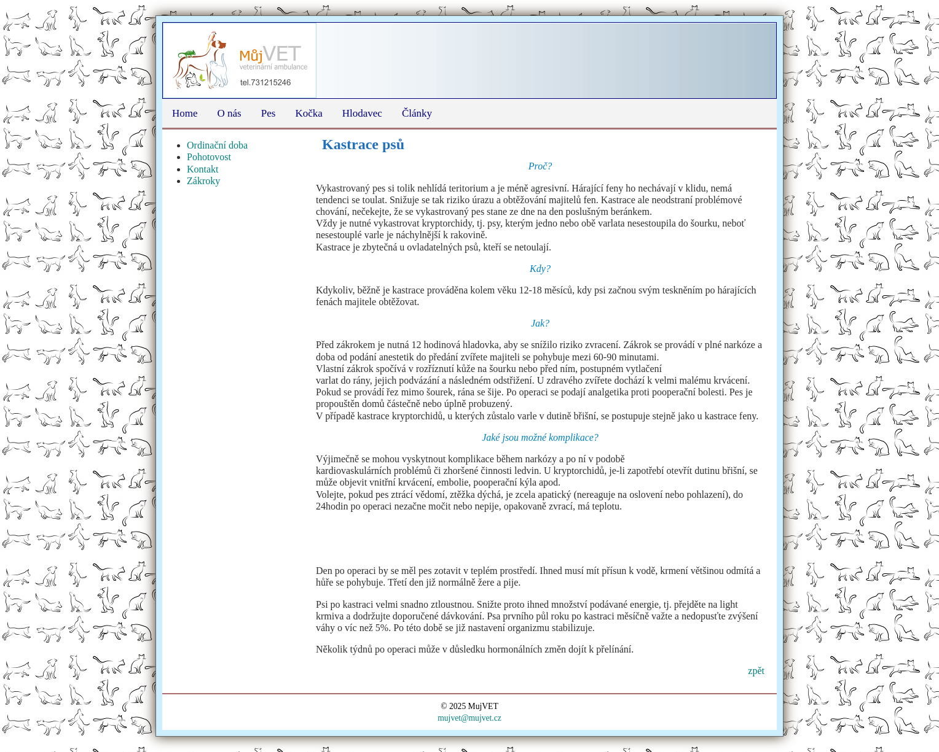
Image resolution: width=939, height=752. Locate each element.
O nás (230, 113)
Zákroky (203, 181)
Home (185, 113)
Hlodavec (362, 113)
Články (417, 113)
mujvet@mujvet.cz (469, 718)
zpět (756, 670)
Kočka (308, 113)
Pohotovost (209, 157)
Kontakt (203, 169)
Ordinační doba (217, 145)
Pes (268, 113)
